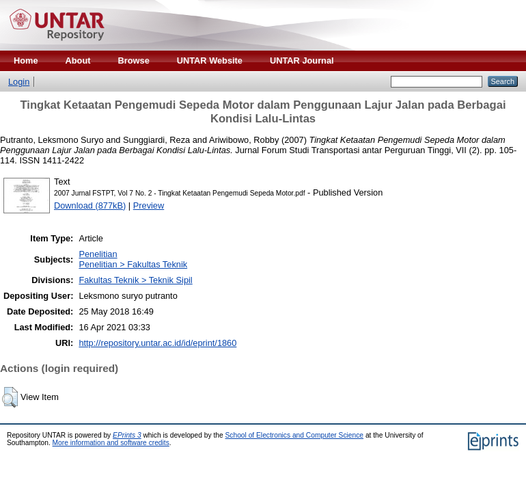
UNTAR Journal (302, 60)
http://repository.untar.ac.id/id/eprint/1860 (157, 343)
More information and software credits (111, 443)
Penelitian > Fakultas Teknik (133, 264)
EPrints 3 (127, 435)
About (78, 60)
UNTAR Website (210, 60)
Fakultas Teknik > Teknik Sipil (135, 280)
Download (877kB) (90, 205)
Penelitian (98, 254)
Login (18, 82)
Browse (134, 60)
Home (26, 60)
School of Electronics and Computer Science (294, 435)
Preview (149, 205)
